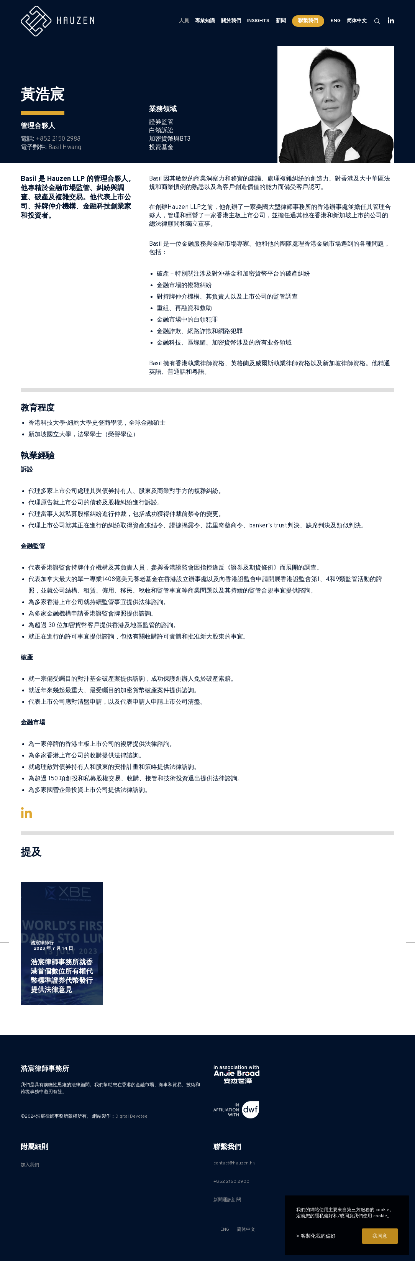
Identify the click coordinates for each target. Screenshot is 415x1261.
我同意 (379, 1236)
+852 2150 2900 (231, 1182)
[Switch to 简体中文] (356, 21)
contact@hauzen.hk (234, 1163)
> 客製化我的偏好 (316, 1236)
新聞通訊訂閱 (227, 1200)
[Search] (374, 21)
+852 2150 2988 (58, 139)
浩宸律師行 (42, 943)
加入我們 (30, 1165)
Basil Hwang (64, 147)
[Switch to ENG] (335, 21)
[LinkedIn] (387, 21)
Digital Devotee (131, 1116)
